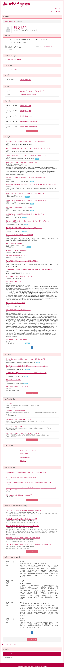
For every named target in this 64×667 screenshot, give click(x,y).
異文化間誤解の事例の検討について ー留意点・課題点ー (22, 261)
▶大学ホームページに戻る (9, 644)
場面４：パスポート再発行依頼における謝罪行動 (19, 235)
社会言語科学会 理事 (25, 111)
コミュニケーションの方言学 (14, 426)
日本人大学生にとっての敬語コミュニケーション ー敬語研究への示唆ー (26, 359)
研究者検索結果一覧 (10, 21)
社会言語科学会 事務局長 (27, 116)
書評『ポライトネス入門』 (13, 380)
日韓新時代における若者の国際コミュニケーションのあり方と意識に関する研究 (28, 482)
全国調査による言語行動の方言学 (15, 410)
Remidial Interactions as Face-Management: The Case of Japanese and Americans (29, 269)
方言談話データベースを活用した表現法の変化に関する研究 (23, 538)
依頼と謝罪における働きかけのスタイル (17, 387)
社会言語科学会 (24, 453)
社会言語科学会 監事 (25, 106)
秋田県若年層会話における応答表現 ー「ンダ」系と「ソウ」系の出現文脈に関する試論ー (31, 184)
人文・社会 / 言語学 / (12, 69)
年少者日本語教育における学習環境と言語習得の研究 (21, 477)
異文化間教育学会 (25, 457)
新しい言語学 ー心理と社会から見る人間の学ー (19, 419)
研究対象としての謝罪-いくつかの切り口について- (20, 276)
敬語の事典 (9, 403)
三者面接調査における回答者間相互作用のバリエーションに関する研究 (26, 472)
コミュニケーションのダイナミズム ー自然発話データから (22, 433)
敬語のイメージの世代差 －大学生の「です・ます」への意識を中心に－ (26, 177)
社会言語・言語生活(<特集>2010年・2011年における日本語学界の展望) (26, 373)
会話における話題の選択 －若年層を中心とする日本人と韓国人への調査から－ (28, 221)
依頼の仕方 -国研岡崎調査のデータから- (17, 255)
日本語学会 (23, 461)
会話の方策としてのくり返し (14, 282)
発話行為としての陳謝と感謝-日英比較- (17, 339)
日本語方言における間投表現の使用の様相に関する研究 (21, 519)
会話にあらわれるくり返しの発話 (15, 303)
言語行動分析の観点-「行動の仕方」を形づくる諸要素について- (24, 228)
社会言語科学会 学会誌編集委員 (28, 126)
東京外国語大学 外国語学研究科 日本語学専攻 (32, 91)
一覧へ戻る (32, 639)
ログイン (57, 8)
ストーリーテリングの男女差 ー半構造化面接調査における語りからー (25, 141)
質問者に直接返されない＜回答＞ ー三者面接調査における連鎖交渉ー (25, 193)
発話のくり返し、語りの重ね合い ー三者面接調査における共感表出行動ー (27, 200)
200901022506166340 (48, 46)
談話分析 (7, 59)
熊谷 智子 (20, 27)
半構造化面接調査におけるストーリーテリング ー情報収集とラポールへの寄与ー (28, 148)
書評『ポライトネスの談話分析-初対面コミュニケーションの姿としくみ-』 (27, 366)
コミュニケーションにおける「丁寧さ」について (19, 207)
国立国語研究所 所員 (25, 80)
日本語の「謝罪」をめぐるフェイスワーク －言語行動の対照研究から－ (26, 155)
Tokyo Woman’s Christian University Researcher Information (18, 6)
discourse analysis (16, 59)
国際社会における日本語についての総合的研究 (19, 495)
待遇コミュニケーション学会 (28, 450)
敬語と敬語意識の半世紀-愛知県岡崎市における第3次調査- (22, 526)
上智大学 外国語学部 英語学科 (28, 94)
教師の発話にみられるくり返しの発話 (16, 250)
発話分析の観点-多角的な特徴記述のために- (18, 310)
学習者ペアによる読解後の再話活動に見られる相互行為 (21, 162)
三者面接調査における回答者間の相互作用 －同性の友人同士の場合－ (25, 214)
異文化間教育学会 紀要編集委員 (28, 121)
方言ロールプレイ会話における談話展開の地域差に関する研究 (23, 510)
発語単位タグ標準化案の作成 (14, 243)
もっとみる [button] (32, 130)
